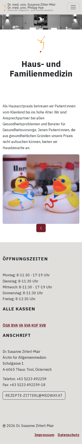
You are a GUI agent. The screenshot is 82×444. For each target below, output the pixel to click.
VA (21, 325)
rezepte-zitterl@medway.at (34, 395)
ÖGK (6, 325)
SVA (27, 325)
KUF (34, 325)
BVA (14, 325)
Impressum (44, 435)
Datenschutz (68, 435)
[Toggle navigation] (73, 7)
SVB (42, 325)
